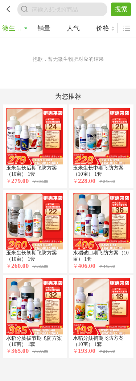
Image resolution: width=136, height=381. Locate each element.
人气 (73, 28)
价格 (102, 28)
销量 (43, 28)
